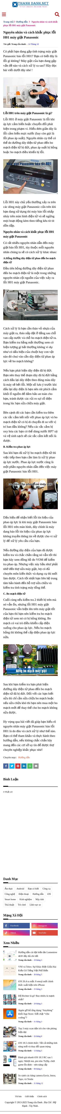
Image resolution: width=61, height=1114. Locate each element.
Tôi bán (18, 1096)
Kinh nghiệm (26, 899)
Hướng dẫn (22, 22)
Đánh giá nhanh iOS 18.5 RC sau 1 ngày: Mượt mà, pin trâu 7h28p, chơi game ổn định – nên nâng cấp (36, 1061)
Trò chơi (22, 905)
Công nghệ (10, 894)
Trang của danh (18, 44)
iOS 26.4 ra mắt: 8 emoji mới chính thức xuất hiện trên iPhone (35, 983)
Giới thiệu (29, 1096)
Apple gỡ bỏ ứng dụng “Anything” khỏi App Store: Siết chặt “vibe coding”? (35, 1014)
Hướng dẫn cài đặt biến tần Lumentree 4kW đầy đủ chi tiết (37, 954)
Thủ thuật (9, 905)
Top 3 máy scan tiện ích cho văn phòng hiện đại (37, 1030)
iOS (49, 894)
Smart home (10, 899)
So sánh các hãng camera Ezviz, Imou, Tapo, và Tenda (37, 1077)
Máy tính (39, 899)
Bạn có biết (33, 888)
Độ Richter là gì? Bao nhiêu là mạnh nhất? (36, 997)
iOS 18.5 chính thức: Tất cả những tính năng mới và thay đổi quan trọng (37, 1045)
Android (20, 888)
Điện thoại (24, 894)
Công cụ (47, 888)
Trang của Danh (35, 1102)
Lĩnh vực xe (35, 905)
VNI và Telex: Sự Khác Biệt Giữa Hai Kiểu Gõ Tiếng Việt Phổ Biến (37, 968)
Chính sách (42, 1096)
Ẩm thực (9, 888)
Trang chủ (8, 22)
